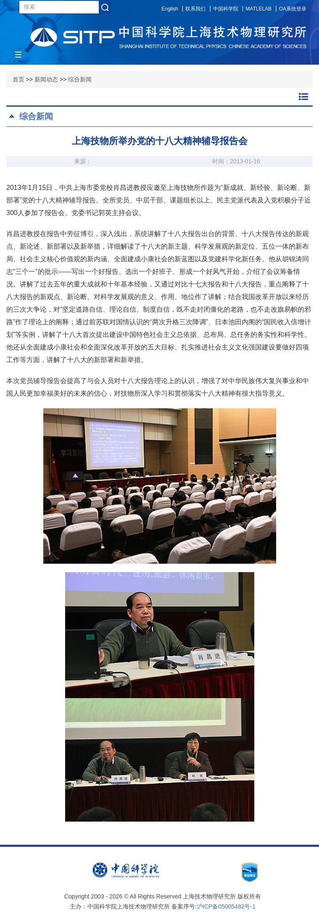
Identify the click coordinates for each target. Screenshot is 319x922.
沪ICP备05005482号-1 (226, 906)
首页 (18, 79)
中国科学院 (225, 9)
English (169, 9)
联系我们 (195, 9)
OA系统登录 (292, 9)
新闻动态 (46, 79)
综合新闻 (80, 79)
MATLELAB (258, 9)
